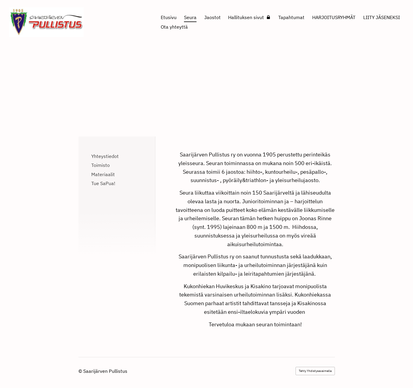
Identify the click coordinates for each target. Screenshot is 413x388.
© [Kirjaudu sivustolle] (80, 371)
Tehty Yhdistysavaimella (315, 371)
